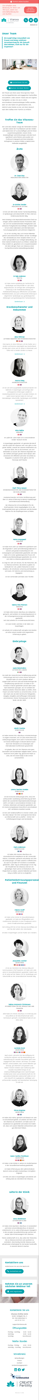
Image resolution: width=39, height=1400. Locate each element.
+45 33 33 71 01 (19, 1320)
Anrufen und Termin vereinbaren (30, 9)
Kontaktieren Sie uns (18, 82)
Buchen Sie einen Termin (19, 88)
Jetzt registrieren (14, 1291)
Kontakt (19, 1363)
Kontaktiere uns (14, 1271)
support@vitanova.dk (19, 1324)
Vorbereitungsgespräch (19, 1365)
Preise (19, 1360)
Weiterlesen (20, 302)
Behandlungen (19, 1358)
